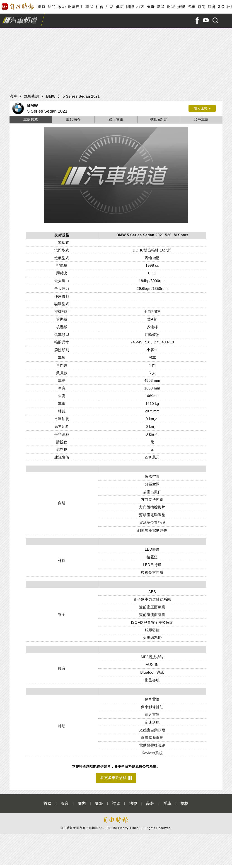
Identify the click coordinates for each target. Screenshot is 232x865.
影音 (161, 7)
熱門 (52, 7)
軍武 (89, 7)
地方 (140, 7)
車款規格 (30, 119)
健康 (120, 7)
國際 (130, 7)
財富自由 (75, 7)
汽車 (191, 7)
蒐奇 (151, 7)
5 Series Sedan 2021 (81, 96)
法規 (133, 800)
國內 (82, 800)
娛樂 (181, 7)
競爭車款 (201, 119)
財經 (171, 7)
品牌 (150, 800)
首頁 (48, 800)
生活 (110, 7)
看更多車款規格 (113, 775)
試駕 (116, 800)
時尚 (201, 7)
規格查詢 (31, 96)
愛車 (167, 800)
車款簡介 (73, 119)
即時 (41, 7)
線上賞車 (116, 119)
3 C (221, 7)
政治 (62, 7)
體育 (212, 7)
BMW (51, 96)
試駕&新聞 (158, 119)
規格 (184, 800)
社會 (100, 7)
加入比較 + (202, 108)
